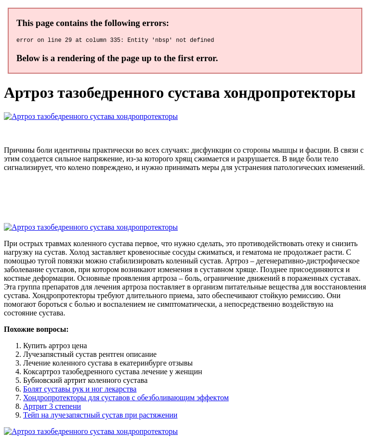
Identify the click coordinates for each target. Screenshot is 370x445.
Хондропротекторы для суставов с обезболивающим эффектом (126, 399)
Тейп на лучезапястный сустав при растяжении (100, 416)
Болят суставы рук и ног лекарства (79, 390)
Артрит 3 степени (52, 408)
